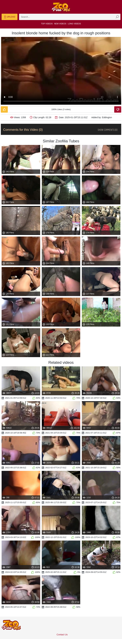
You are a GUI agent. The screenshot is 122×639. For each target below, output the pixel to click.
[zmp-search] (69, 17)
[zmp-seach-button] (117, 17)
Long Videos (74, 24)
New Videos (60, 24)
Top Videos (47, 24)
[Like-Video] (4, 109)
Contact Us (62, 634)
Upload (9, 17)
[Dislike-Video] (117, 109)
